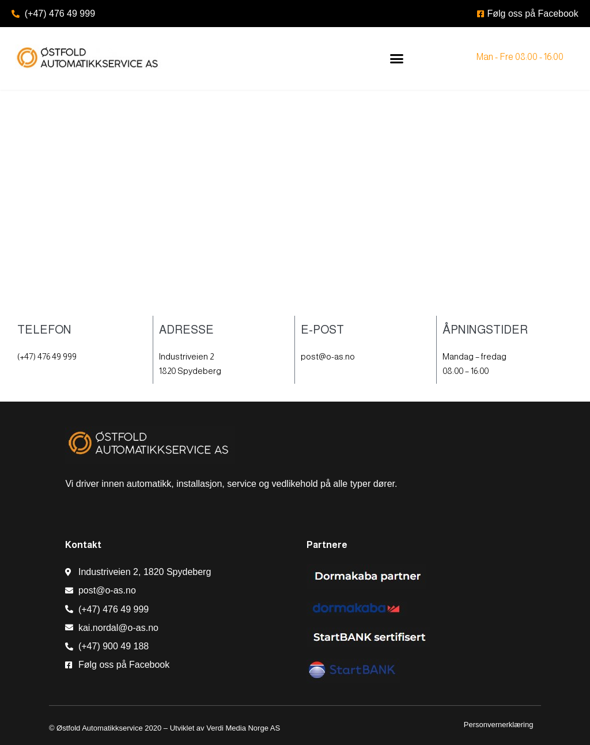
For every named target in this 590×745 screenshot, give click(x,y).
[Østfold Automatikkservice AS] (295, 211)
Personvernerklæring (499, 724)
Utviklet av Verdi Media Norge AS (225, 728)
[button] (396, 59)
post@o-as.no (328, 356)
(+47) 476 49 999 (47, 356)
